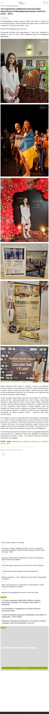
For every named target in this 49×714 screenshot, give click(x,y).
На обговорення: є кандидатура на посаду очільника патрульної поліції (21, 609)
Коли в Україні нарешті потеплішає (13, 542)
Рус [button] (44, 2)
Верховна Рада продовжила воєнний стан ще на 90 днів (20, 592)
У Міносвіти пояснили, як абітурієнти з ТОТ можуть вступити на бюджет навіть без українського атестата (24, 622)
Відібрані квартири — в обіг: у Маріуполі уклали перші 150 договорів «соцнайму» (24, 578)
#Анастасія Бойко (9, 450)
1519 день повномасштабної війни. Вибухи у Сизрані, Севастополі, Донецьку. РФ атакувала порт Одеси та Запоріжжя (21, 602)
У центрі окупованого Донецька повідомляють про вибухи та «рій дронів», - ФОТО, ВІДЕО (24, 616)
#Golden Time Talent (18, 450)
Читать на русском (5, 18)
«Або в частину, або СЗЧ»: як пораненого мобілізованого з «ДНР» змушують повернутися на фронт (23, 585)
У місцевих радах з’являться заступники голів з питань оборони (23, 565)
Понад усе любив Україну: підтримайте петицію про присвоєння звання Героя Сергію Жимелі (22, 558)
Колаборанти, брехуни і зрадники (19, 647)
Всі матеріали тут (24, 668)
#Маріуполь (3, 450)
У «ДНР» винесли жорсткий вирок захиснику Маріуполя (20, 571)
